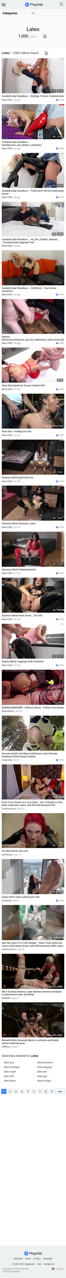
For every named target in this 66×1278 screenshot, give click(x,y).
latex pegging (44, 1067)
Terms (28, 1258)
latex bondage (11, 1067)
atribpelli (6, 998)
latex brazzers (45, 1062)
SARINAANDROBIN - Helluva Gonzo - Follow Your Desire (33, 707)
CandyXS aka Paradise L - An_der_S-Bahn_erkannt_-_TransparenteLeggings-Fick (30, 241)
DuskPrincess (9, 808)
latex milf (9, 1076)
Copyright (47, 1258)
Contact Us (49, 1264)
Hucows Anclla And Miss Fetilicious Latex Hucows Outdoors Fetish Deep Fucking (29, 755)
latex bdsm (10, 1080)
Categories (10, 13)
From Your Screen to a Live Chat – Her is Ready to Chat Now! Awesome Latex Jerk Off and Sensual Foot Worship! (32, 805)
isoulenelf (7, 900)
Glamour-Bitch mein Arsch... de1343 (22, 615)
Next (60, 1091)
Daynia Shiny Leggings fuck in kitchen (23, 661)
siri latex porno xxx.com (15, 850)
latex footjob (44, 1080)
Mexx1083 (7, 100)
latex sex (42, 1071)
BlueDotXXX (8, 711)
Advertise (18, 1258)
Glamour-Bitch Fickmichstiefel (19, 569)
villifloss (6, 1046)
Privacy (36, 1258)
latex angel (10, 1071)
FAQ (39, 1264)
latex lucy (9, 1062)
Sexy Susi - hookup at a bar (17, 431)
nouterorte (7, 760)
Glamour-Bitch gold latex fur (17, 477)
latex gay (42, 1076)
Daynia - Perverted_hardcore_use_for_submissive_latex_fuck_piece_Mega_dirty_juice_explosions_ (33, 339)
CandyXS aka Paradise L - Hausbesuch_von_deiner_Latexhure (22, 143)
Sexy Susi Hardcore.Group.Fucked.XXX (23, 385)
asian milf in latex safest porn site (21, 897)
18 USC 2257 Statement (23, 1264)
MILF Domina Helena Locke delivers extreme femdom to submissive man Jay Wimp (32, 993)
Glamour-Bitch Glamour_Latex (19, 523)
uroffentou (7, 854)
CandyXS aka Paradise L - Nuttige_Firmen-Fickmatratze (33, 96)
